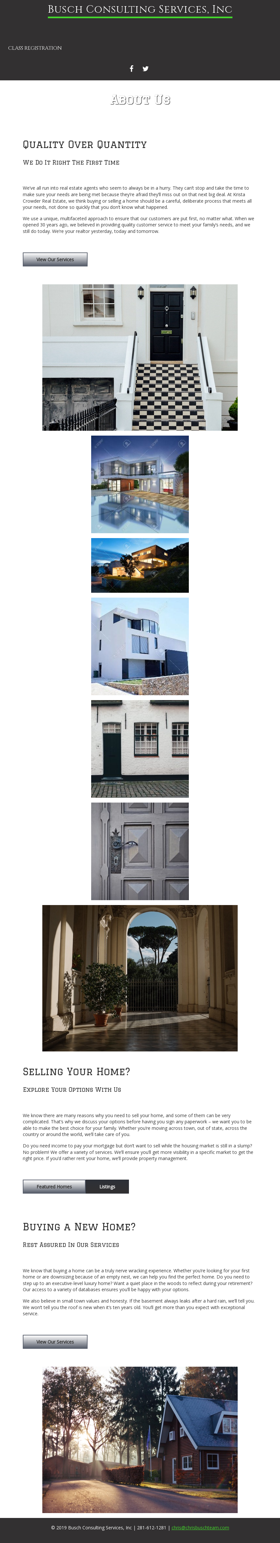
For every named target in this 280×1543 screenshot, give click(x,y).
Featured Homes (54, 1187)
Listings (107, 1187)
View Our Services (55, 259)
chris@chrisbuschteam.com (200, 1527)
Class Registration (35, 48)
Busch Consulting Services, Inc (140, 10)
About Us (140, 99)
